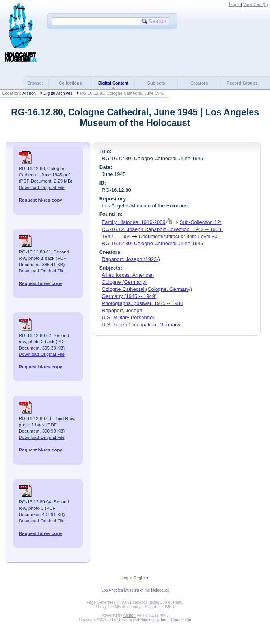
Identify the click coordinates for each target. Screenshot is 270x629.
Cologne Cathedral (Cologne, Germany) (147, 289)
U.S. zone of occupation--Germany (141, 324)
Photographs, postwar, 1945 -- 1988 (142, 303)
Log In (235, 4)
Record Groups (242, 83)
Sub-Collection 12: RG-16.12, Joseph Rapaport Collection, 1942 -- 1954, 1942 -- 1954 (162, 229)
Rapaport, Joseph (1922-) (131, 259)
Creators (199, 83)
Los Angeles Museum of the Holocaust (135, 590)
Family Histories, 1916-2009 (133, 222)
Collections (70, 83)
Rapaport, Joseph (122, 310)
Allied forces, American (128, 275)
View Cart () (255, 4)
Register (141, 578)
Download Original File (42, 187)
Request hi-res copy (40, 200)
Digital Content (113, 83)
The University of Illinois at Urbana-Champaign (150, 620)
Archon (29, 93)
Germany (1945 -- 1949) (129, 296)
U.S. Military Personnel (128, 317)
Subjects (156, 83)
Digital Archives (58, 93)
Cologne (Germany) (124, 282)
